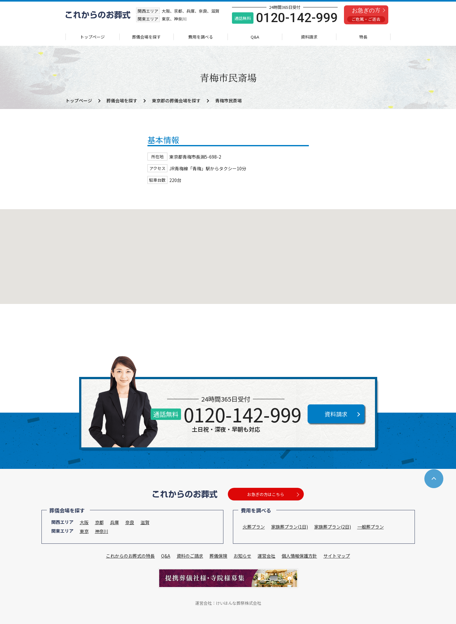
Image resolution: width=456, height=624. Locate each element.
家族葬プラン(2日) (332, 527)
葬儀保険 (218, 556)
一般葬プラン (370, 527)
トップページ (92, 37)
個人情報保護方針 (299, 556)
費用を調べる (200, 37)
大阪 (84, 522)
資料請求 (309, 37)
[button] (228, 251)
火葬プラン (254, 527)
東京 (84, 531)
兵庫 (114, 522)
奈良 (129, 522)
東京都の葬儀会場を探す (176, 100)
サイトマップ (336, 556)
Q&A (255, 37)
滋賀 (145, 522)
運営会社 (266, 556)
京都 (99, 522)
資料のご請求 (190, 556)
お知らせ (242, 556)
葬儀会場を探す (146, 37)
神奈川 (101, 531)
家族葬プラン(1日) (289, 527)
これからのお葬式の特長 (130, 556)
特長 (363, 37)
